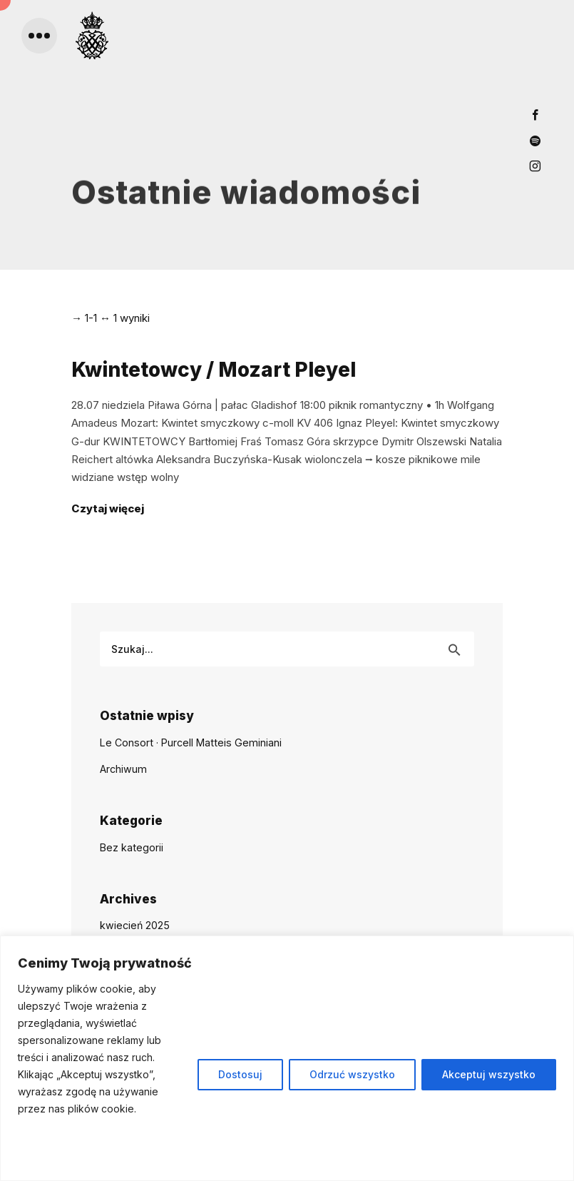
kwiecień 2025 (135, 925)
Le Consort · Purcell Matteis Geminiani (191, 742)
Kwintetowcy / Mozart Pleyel (213, 370)
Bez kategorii (131, 847)
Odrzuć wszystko (352, 1074)
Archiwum (123, 769)
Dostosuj (240, 1074)
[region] (287, 1058)
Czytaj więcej (107, 508)
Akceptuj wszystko (488, 1074)
